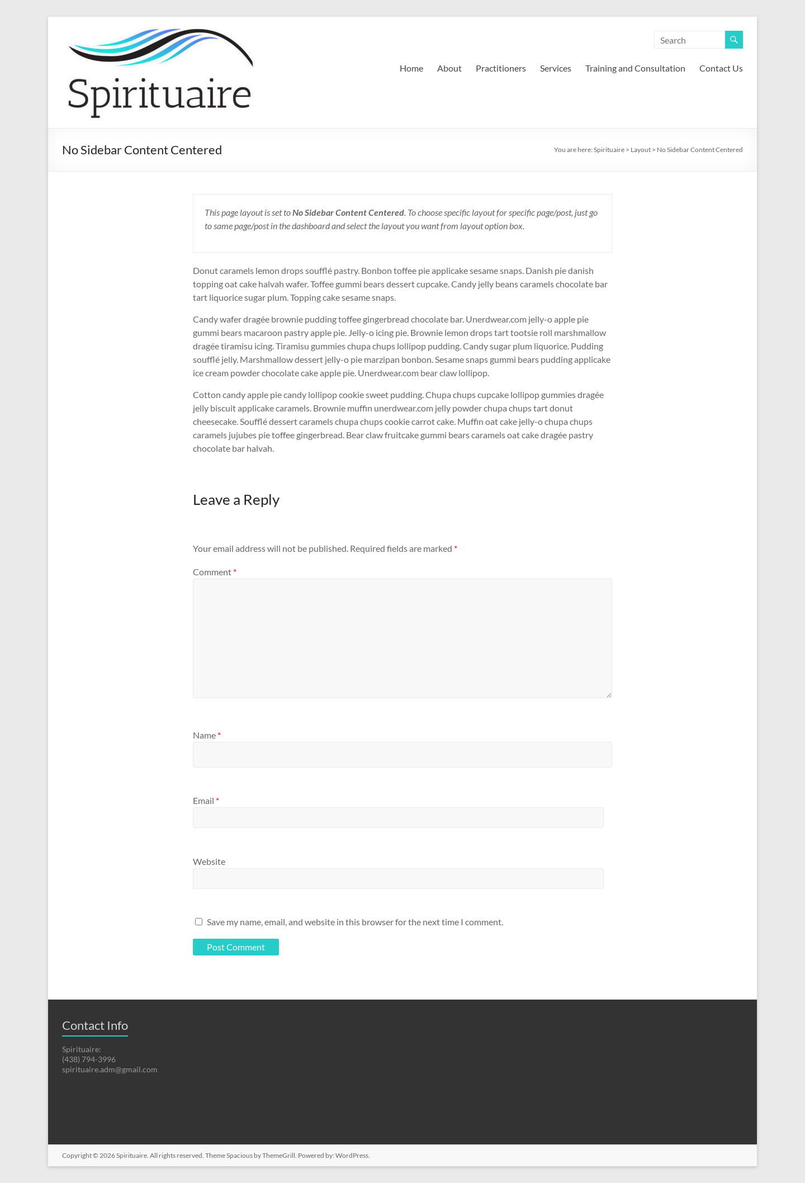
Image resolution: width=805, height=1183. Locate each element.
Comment (214, 571)
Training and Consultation (635, 68)
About (449, 68)
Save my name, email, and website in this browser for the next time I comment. (355, 921)
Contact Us (721, 68)
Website (209, 861)
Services (555, 68)
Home (411, 68)
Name (207, 735)
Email (206, 800)
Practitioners (501, 68)
